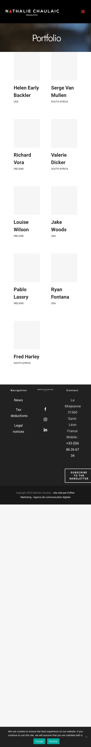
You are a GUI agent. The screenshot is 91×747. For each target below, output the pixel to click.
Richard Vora (22, 163)
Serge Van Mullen (59, 96)
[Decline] (86, 737)
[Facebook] (45, 409)
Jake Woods (56, 238)
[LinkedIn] (45, 429)
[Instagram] (45, 419)
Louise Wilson (21, 234)
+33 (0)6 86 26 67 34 (72, 449)
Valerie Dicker (56, 167)
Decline (53, 741)
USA (16, 101)
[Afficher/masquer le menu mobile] (83, 12)
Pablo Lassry (21, 305)
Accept (39, 741)
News (18, 400)
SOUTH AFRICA (57, 106)
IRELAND (19, 173)
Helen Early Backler (26, 91)
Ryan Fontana (57, 309)
